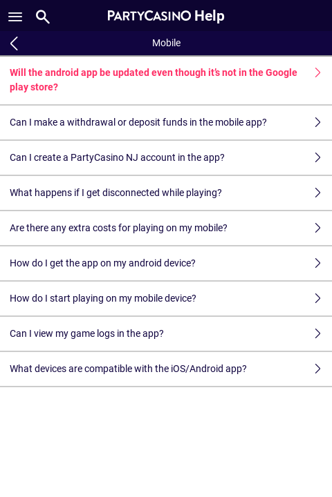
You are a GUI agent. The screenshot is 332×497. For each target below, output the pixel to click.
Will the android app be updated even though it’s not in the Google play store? (171, 80)
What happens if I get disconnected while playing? (171, 193)
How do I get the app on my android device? (171, 263)
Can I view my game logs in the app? (171, 334)
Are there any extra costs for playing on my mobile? (171, 228)
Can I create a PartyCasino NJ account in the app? (171, 158)
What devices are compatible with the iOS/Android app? (171, 369)
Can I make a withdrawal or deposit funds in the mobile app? (171, 122)
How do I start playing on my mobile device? (171, 298)
